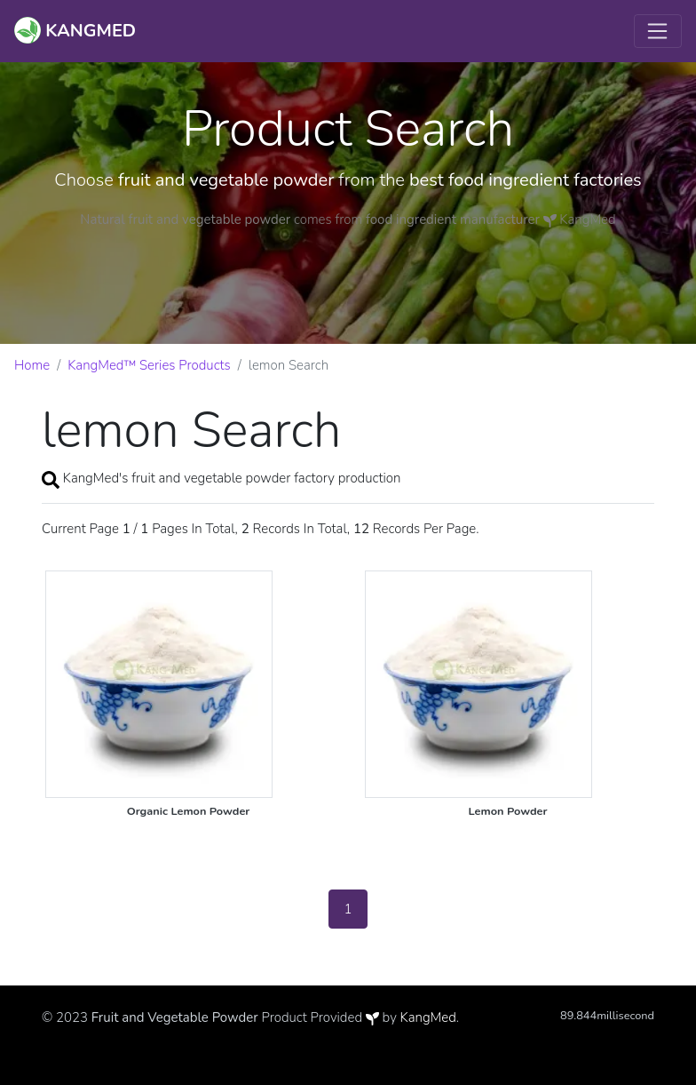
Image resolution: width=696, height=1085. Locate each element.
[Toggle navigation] (658, 31)
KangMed (428, 1017)
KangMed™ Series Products (149, 365)
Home (32, 365)
